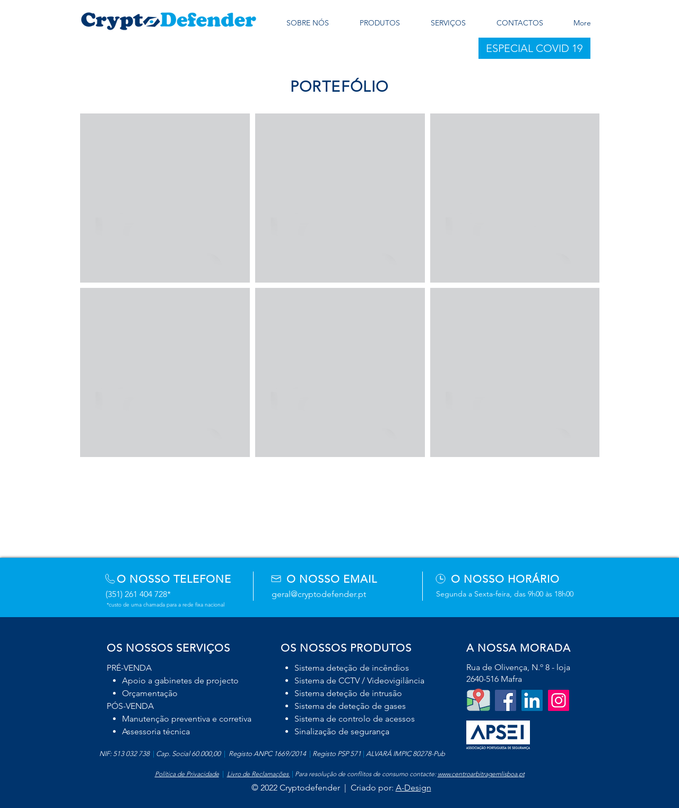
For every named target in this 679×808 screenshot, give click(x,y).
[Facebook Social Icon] (505, 700)
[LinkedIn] (532, 700)
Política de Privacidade (187, 774)
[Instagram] (558, 700)
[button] (534, 48)
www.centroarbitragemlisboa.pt (481, 774)
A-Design (413, 788)
